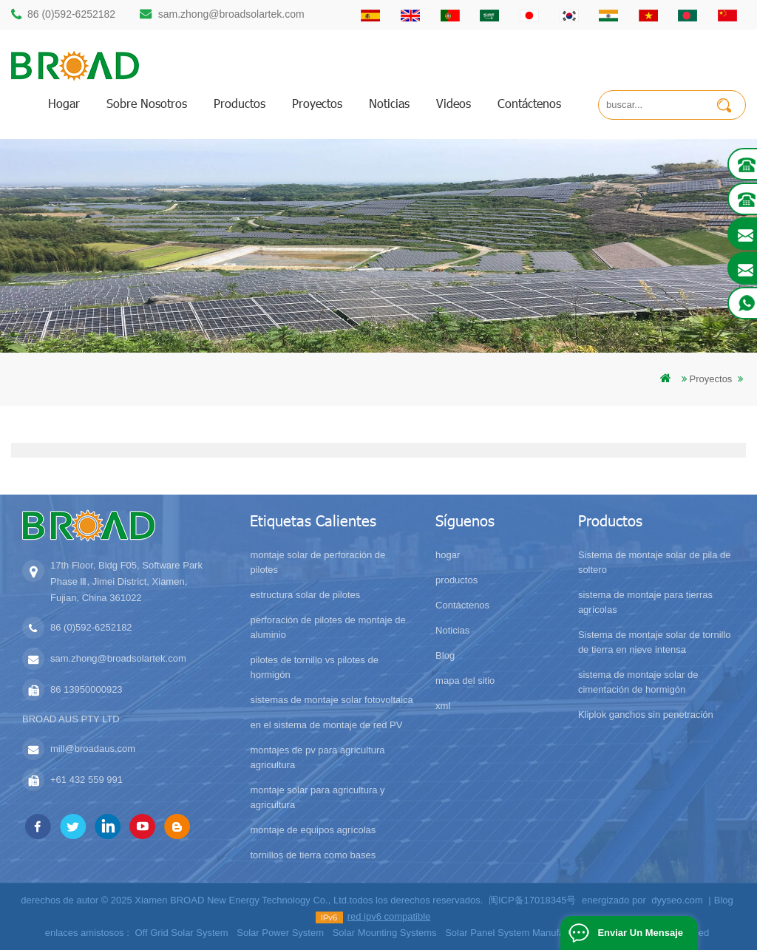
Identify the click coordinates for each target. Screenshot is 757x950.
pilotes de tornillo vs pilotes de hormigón (314, 667)
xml (442, 705)
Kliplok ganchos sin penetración (645, 714)
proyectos (317, 103)
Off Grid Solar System (181, 932)
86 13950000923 (86, 689)
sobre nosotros (146, 103)
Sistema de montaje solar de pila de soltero (654, 562)
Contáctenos (529, 103)
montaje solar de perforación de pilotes (317, 562)
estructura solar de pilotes (305, 594)
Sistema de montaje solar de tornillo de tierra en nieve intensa (654, 642)
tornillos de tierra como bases (313, 855)
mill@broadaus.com (92, 748)
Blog (445, 655)
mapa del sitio (465, 680)
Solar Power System (280, 932)
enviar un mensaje (640, 932)
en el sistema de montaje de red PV (326, 724)
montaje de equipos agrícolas (313, 829)
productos (239, 103)
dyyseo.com (676, 900)
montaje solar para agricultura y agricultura (317, 797)
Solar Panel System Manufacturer (516, 932)
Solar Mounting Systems (385, 932)
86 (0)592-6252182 (71, 14)
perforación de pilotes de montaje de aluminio (327, 627)
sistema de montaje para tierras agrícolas (645, 602)
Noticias (389, 103)
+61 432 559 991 (86, 779)
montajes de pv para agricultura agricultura (317, 757)
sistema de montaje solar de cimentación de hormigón (638, 682)
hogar (64, 103)
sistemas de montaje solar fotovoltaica (331, 699)
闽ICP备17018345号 (533, 900)
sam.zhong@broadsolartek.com (231, 14)
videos (453, 103)
